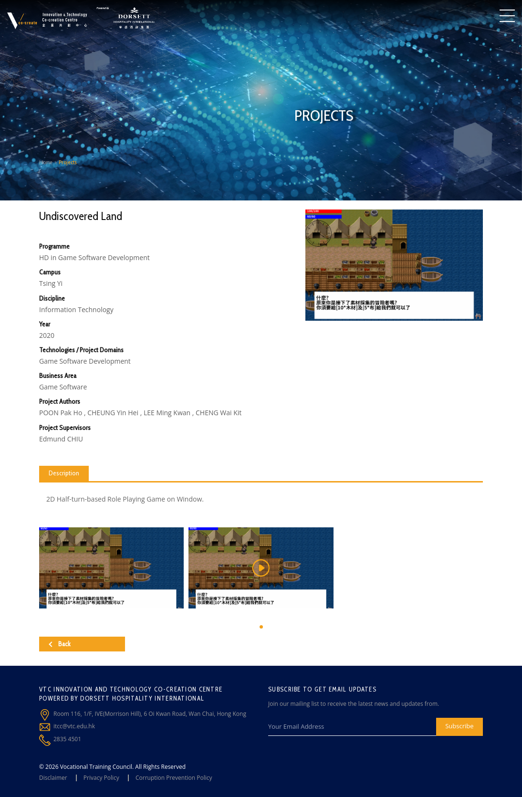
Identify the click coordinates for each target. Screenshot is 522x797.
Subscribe (459, 726)
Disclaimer (53, 778)
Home (45, 162)
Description (64, 473)
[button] (261, 627)
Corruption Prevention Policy (174, 778)
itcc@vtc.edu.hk (74, 726)
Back (60, 644)
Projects (68, 162)
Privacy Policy (101, 778)
